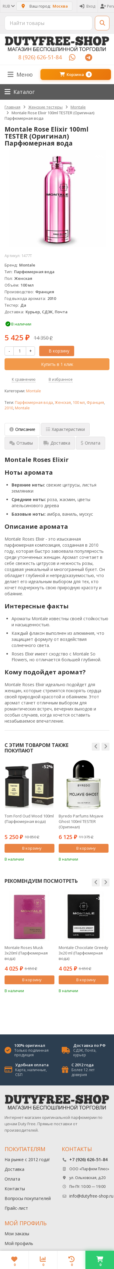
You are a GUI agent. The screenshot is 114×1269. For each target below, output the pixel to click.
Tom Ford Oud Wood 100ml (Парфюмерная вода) (29, 818)
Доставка (14, 1169)
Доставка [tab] (56, 443)
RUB (8, 6)
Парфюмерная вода (34, 402)
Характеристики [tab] (65, 429)
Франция (95, 402)
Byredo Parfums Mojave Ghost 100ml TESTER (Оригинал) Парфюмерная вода (81, 821)
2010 (9, 408)
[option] (29, 811)
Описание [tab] (22, 429)
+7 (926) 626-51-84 (88, 1159)
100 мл (79, 402)
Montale (33, 391)
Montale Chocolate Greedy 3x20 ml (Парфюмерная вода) (83, 953)
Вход (87, 6)
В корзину (55, 351)
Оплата (12, 1179)
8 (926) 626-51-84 (40, 57)
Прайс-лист (16, 1208)
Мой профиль (19, 1243)
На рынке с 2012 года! (27, 1159)
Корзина (76, 74)
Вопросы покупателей (28, 1198)
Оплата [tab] (90, 443)
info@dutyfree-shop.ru (91, 1196)
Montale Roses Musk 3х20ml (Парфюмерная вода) (26, 953)
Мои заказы (17, 1233)
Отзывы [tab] (21, 443)
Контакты (15, 1189)
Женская (63, 402)
